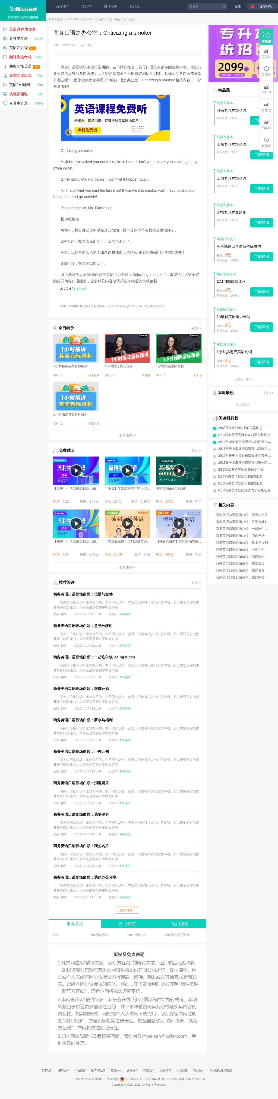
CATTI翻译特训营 (231, 282)
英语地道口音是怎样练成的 (239, 246)
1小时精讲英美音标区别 (70, 366)
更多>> (196, 328)
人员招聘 (165, 1070)
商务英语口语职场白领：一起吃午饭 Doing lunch (94, 657)
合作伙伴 (132, 1070)
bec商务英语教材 (176, 935)
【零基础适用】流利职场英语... (127, 541)
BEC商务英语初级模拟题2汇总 (240, 483)
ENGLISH (72, 19)
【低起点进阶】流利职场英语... (178, 541)
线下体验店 (98, 1070)
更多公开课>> (243, 379)
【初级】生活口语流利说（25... (75, 541)
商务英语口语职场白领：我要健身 (81, 814)
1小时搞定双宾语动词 (234, 352)
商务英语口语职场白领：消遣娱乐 (81, 783)
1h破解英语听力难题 (233, 317)
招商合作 (63, 1070)
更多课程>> (127, 435)
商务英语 (81, 288)
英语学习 (86, 19)
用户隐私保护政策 (221, 1070)
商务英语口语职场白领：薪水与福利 (83, 720)
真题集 (266, 143)
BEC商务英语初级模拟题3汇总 (240, 476)
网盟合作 (198, 1070)
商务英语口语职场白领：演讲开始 (81, 689)
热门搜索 (180, 923)
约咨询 (266, 125)
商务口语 (120, 19)
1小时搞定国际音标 (170, 366)
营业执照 (112, 1079)
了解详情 (261, 155)
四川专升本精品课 (231, 178)
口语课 (266, 71)
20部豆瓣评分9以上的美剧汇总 (240, 428)
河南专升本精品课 (231, 110)
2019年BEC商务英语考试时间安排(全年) (247, 442)
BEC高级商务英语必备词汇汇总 (241, 469)
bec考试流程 (99, 935)
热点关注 (182, 1070)
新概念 (266, 107)
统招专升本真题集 (231, 212)
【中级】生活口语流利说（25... (127, 489)
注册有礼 (265, 6)
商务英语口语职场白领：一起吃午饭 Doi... (246, 529)
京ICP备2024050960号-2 (89, 1079)
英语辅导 (62, 6)
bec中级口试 (136, 935)
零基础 (266, 54)
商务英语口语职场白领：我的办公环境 (84, 877)
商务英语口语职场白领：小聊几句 (81, 751)
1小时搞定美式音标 (119, 366)
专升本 (87, 6)
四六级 (135, 6)
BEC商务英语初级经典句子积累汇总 (244, 490)
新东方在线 (56, 19)
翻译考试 (110, 6)
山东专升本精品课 (231, 144)
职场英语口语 (103, 19)
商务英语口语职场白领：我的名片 (81, 846)
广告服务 (80, 1070)
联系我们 (149, 1070)
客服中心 (116, 1070)
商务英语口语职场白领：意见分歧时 (83, 626)
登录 (238, 6)
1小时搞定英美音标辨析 (70, 414)
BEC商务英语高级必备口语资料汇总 (244, 435)
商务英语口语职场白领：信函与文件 (83, 594)
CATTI (266, 89)
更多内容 (127, 910)
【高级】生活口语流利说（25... (75, 489)
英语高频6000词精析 (171, 489)
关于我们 (47, 1070)
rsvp (56, 935)
